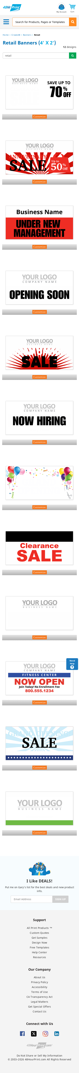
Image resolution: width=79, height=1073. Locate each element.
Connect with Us (39, 1023)
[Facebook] (22, 1033)
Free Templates (39, 947)
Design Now (39, 942)
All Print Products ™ (39, 928)
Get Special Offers (39, 1006)
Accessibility (39, 987)
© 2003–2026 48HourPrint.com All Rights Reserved (39, 1059)
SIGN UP (60, 899)
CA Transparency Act (40, 997)
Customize (39, 116)
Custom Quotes (39, 932)
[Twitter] (34, 1033)
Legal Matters (39, 1001)
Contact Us (39, 1011)
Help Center (39, 952)
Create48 (15, 34)
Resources (39, 957)
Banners (27, 34)
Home (6, 34)
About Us (39, 977)
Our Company (39, 969)
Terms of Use (39, 992)
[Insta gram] (45, 1033)
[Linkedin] (56, 1033)
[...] (36, 55)
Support (39, 920)
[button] (72, 8)
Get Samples (39, 937)
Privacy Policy (39, 982)
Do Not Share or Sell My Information (39, 1055)
